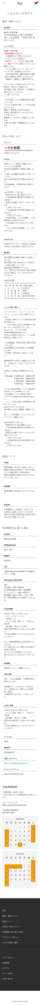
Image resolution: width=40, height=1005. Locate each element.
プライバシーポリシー (11, 937)
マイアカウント (8, 957)
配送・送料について (10, 916)
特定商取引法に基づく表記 (12, 932)
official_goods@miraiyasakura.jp (16, 763)
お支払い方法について (11, 927)
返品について (7, 921)
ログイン (5, 968)
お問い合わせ (7, 979)
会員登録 (5, 963)
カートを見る (7, 973)
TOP (4, 911)
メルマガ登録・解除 (10, 942)
